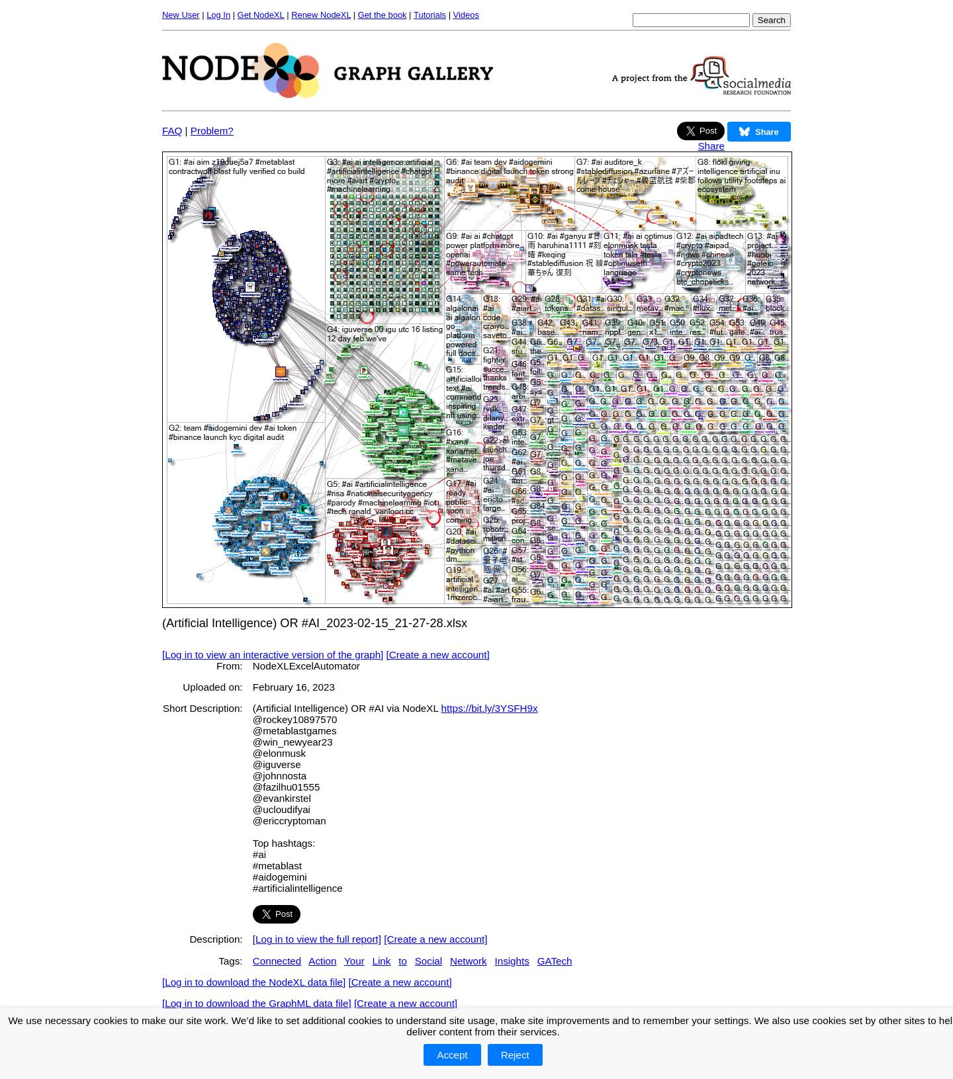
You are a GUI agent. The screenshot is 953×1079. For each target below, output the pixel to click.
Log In (218, 15)
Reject (515, 1054)
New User (181, 15)
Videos (466, 15)
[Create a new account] (438, 654)
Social (428, 961)
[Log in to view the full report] (317, 939)
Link (382, 961)
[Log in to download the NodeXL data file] (253, 982)
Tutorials (430, 15)
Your (354, 961)
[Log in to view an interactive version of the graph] (272, 654)
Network (468, 961)
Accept (452, 1054)
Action (322, 961)
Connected (277, 961)
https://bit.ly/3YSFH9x (489, 708)
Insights (511, 961)
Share (711, 145)
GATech (554, 961)
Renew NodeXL (321, 15)
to (402, 961)
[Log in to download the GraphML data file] (256, 1003)
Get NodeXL (261, 15)
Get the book (382, 15)
